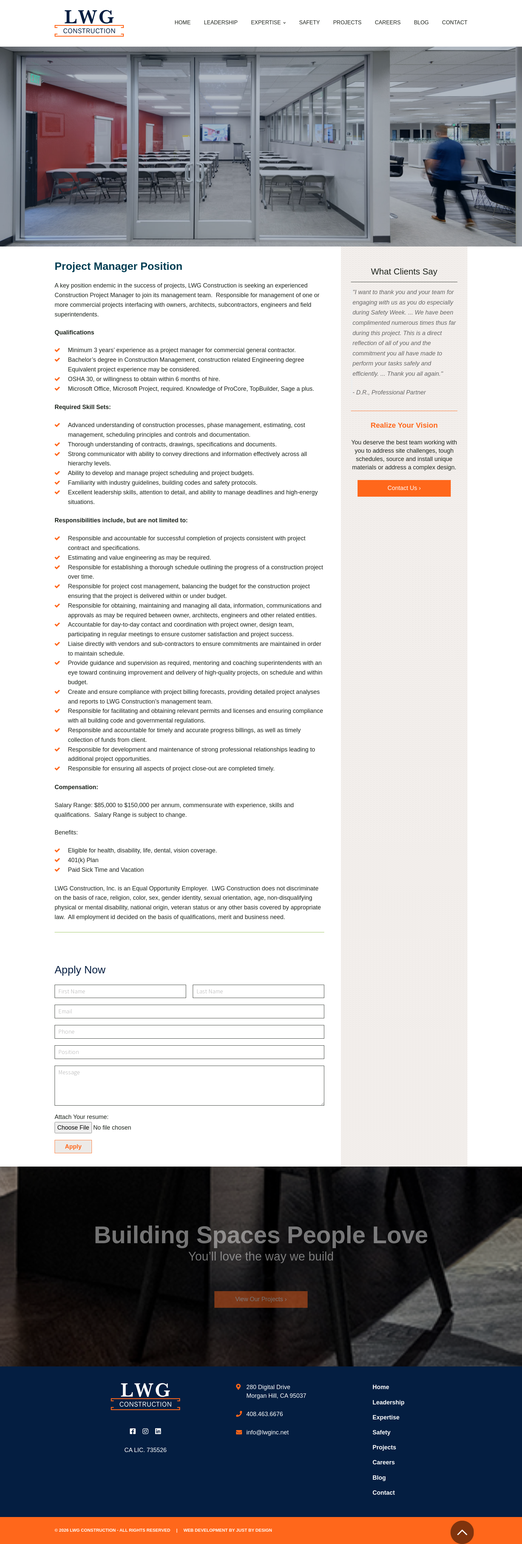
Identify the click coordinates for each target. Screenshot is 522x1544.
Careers (387, 22)
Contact (454, 22)
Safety (309, 22)
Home (183, 22)
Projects (347, 22)
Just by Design (254, 1530)
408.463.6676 (264, 1414)
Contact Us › (404, 488)
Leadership (221, 22)
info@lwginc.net (267, 1432)
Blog (421, 22)
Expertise (266, 22)
